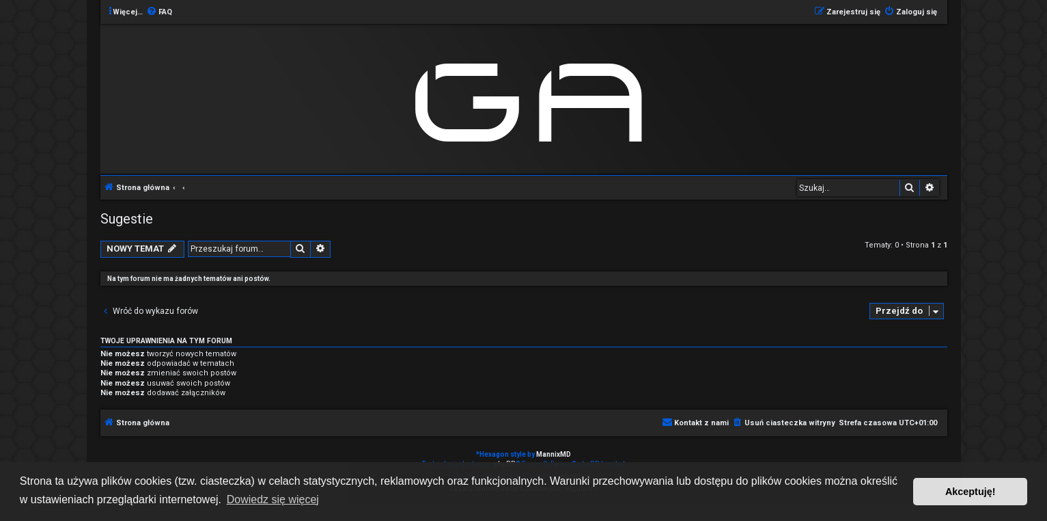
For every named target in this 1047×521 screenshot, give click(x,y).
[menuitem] (159, 12)
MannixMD (553, 454)
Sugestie (126, 219)
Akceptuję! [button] (970, 491)
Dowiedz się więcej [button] (273, 499)
